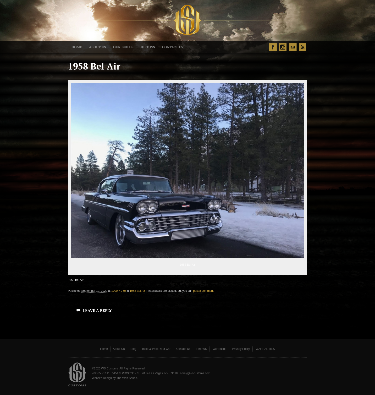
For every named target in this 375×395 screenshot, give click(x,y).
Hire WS (148, 47)
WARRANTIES (265, 349)
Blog (133, 349)
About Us (97, 47)
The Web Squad (126, 378)
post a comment (203, 290)
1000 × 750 (118, 290)
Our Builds (123, 47)
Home (77, 47)
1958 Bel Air (137, 290)
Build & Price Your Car (156, 349)
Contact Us (172, 47)
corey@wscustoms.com (195, 373)
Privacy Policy (241, 349)
